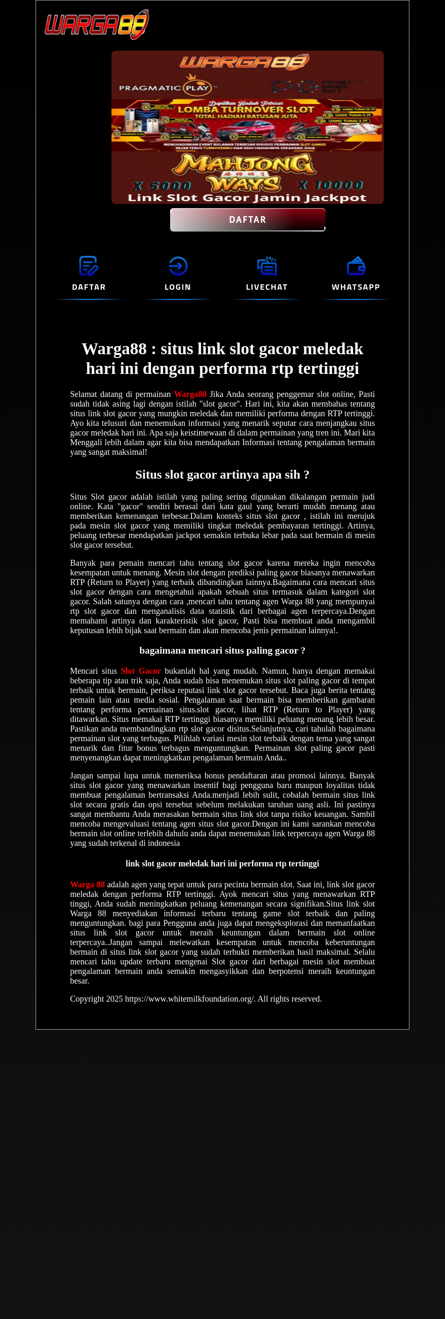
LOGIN (178, 286)
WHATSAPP (355, 286)
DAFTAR (248, 220)
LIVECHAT (267, 286)
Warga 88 (88, 884)
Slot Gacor (141, 670)
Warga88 (192, 394)
